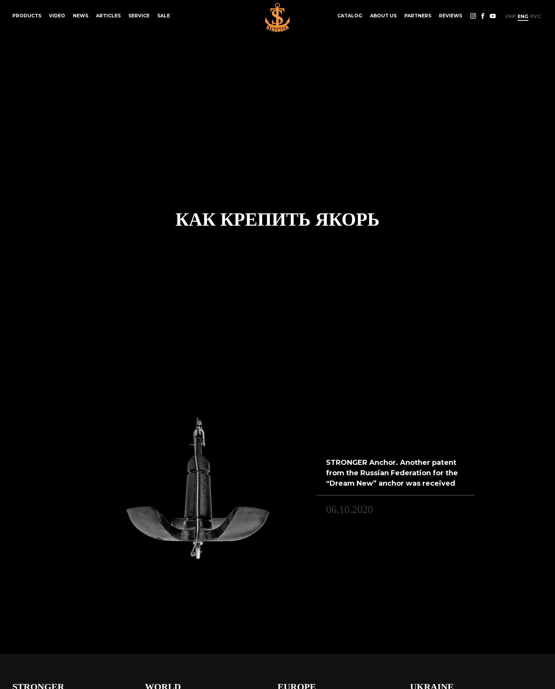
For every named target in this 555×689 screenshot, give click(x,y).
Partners (417, 15)
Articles (108, 15)
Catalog (349, 15)
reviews (450, 15)
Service (139, 15)
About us (383, 15)
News (80, 15)
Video (57, 15)
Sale (163, 15)
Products (26, 15)
